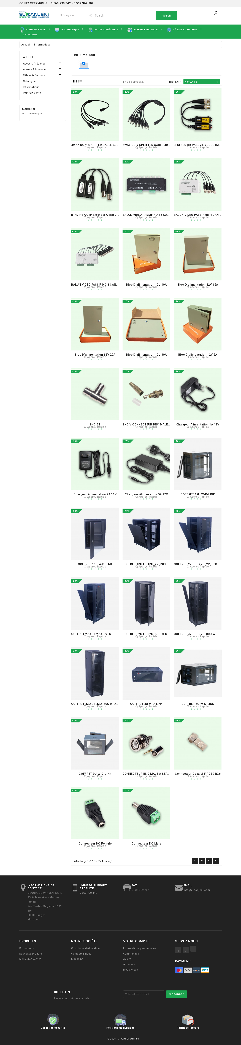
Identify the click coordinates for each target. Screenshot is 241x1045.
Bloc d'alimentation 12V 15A (198, 284)
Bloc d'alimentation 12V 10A (146, 284)
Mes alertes (130, 969)
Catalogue (29, 81)
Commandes (131, 953)
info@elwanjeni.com (196, 890)
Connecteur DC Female (95, 843)
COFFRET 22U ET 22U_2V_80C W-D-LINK (203, 564)
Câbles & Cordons (34, 75)
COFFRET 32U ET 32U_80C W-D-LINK (149, 634)
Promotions (26, 948)
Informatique (31, 87)
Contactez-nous (81, 953)
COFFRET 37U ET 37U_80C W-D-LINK (200, 634)
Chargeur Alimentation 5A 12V (146, 494)
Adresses (129, 964)
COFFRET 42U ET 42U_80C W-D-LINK (97, 704)
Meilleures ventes (30, 959)
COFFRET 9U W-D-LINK (95, 773)
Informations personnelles (139, 948)
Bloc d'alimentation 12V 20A (95, 354)
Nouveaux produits (31, 953)
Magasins (77, 959)
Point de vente (32, 93)
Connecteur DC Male (146, 843)
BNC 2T (95, 424)
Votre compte (136, 941)
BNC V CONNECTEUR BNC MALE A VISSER (152, 424)
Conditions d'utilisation (85, 948)
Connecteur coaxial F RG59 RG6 (198, 773)
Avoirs (127, 959)
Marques (28, 109)
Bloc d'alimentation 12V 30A (146, 354)
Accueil (29, 57)
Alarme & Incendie (34, 69)
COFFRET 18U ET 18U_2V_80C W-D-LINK (151, 564)
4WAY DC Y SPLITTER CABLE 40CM (96, 145)
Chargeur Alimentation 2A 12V (95, 494)
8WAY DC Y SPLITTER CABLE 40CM (147, 145)
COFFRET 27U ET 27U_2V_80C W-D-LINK (100, 634)
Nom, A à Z (202, 82)
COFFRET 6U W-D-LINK (198, 704)
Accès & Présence (34, 63)
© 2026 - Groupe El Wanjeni (123, 1038)
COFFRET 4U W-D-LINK (146, 704)
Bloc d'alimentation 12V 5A (197, 354)
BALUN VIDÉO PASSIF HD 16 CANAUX (149, 214)
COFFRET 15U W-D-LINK (95, 564)
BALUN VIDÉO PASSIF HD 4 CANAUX (199, 214)
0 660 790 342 (88, 892)
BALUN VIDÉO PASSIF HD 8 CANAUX (96, 284)
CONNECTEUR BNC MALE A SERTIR (147, 773)
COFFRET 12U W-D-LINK (198, 494)
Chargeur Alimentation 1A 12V (197, 424)
